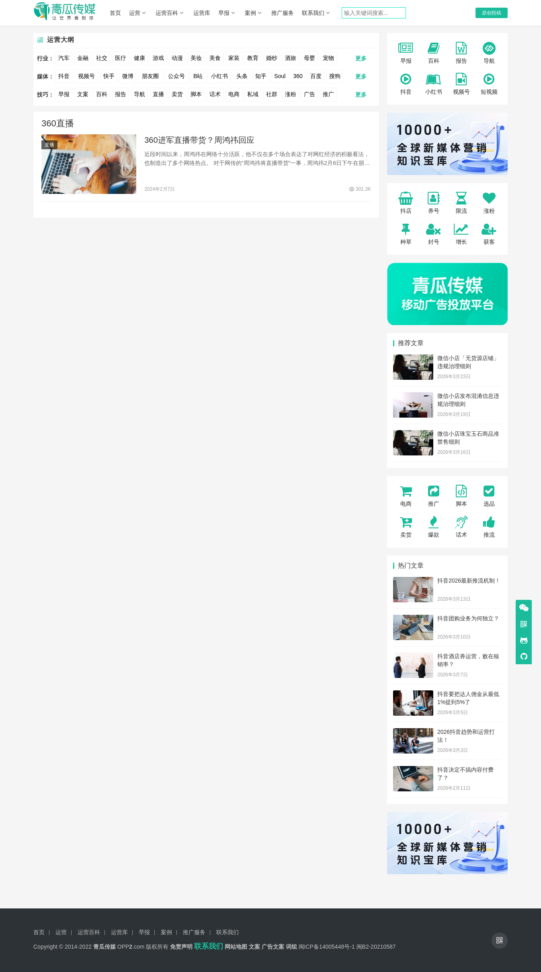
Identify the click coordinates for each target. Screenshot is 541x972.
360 (297, 76)
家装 (234, 58)
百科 (101, 94)
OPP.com (131, 946)
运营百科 (167, 13)
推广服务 (282, 13)
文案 (82, 94)
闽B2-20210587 (376, 946)
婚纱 (271, 58)
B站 (198, 76)
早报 (224, 13)
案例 (250, 13)
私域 (252, 94)
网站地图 (236, 946)
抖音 (64, 76)
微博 (127, 76)
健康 (139, 58)
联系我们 (313, 13)
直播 (158, 94)
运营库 (201, 13)
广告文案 (273, 946)
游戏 (158, 58)
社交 (101, 58)
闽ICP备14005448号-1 (327, 946)
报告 (120, 94)
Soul (279, 76)
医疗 (120, 58)
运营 (134, 13)
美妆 (196, 58)
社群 (271, 94)
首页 (115, 13)
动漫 (177, 58)
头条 (242, 76)
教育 (252, 58)
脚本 (196, 94)
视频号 (86, 76)
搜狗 (334, 76)
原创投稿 (491, 13)
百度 (316, 76)
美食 (215, 58)
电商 (234, 94)
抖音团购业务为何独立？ (468, 618)
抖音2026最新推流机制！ (468, 580)
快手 (109, 76)
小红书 (219, 76)
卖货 (177, 94)
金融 (82, 58)
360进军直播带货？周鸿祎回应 (199, 140)
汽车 (64, 58)
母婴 (309, 58)
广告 (309, 94)
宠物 (328, 58)
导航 (139, 94)
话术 (215, 94)
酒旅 (290, 58)
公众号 (176, 76)
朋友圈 (150, 76)
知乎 (260, 76)
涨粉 (290, 94)
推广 (328, 94)
